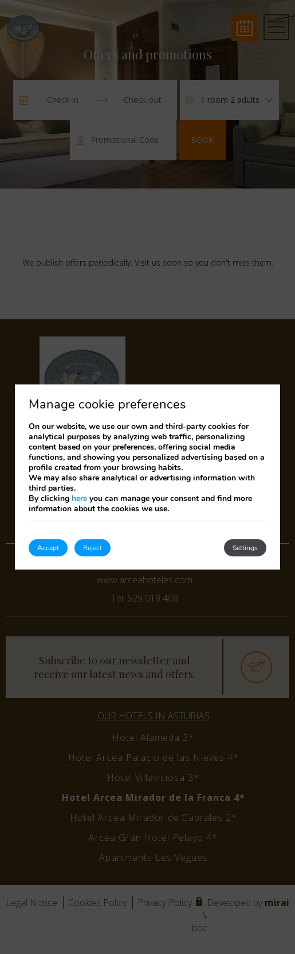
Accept (48, 547)
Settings (245, 547)
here (79, 498)
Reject (92, 547)
